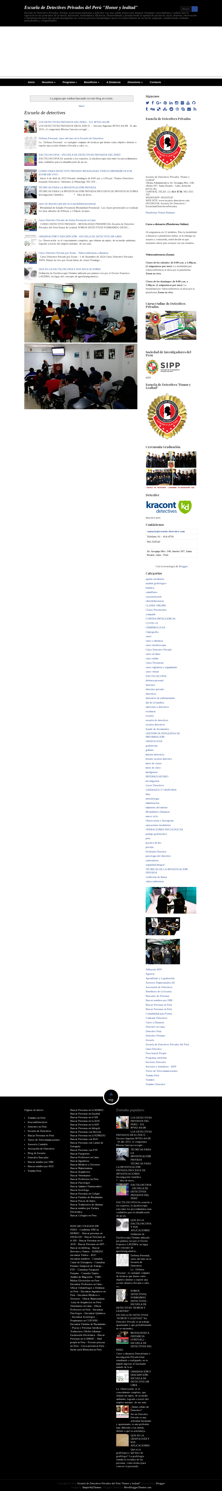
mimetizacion (152, 803)
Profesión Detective (156, 851)
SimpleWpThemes (91, 1487)
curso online (152, 658)
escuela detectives (155, 724)
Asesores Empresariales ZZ (160, 982)
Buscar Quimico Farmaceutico (86, 1186)
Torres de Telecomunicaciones (162, 1071)
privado (150, 847)
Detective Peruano (155, 1035)
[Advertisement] (111, 52)
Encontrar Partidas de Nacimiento (88, 1324)
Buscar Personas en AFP (91, 1244)
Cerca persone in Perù (92, 1345)
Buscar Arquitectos (80, 1171)
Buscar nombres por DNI (159, 1000)
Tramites (150, 1079)
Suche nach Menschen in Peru (85, 1349)
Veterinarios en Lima (81, 1305)
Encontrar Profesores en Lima (86, 1284)
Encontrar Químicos (94, 1313)
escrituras (151, 711)
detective (150, 685)
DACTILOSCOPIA (156, 676)
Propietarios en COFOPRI (84, 1320)
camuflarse (151, 592)
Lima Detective (154, 1049)
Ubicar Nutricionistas (93, 1298)
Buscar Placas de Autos (82, 1200)
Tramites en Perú (36, 1117)
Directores (135, 82)
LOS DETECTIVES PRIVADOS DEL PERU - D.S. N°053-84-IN (74, 122)
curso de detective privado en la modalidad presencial (67, 203)
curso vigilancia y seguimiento (161, 667)
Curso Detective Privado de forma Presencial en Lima (67, 220)
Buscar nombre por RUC (41, 1166)
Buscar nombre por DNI (40, 1161)
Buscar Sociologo (79, 1189)
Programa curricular (156, 1057)
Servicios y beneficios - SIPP (161, 1066)
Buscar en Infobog (80, 1247)
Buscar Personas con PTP (84, 1149)
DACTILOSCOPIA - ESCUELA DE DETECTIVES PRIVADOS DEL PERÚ (80, 154)
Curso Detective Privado (159, 649)
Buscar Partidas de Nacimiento (86, 1197)
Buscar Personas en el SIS (84, 1117)
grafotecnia (151, 745)
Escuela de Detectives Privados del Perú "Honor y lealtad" (81, 7)
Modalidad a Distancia (158, 811)
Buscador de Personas (157, 996)
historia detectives (155, 754)
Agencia (150, 973)
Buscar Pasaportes (80, 1153)
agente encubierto (155, 579)
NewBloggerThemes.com (137, 1487)
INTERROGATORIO (157, 776)
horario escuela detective (159, 758)
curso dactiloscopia (156, 645)
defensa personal (155, 680)
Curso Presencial (155, 662)
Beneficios (91, 82)
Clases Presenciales (156, 609)
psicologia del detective (158, 856)
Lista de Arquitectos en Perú (86, 1302)
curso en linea (153, 654)
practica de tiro (153, 842)
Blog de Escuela (36, 1153)
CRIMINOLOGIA (155, 627)
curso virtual (152, 671)
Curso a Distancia (155, 1022)
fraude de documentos (157, 729)
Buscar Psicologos (80, 1182)
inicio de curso (153, 767)
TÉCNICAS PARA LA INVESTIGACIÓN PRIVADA (67, 187)
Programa (70, 82)
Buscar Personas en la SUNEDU (87, 1135)
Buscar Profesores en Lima (84, 1157)
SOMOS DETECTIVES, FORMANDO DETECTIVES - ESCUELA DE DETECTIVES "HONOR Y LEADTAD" (132, 1300)
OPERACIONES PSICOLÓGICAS (164, 829)
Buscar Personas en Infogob (85, 1128)
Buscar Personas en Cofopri (85, 1193)
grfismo (150, 750)
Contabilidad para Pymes (159, 1013)
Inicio (31, 82)
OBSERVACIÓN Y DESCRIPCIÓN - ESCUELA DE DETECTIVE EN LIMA (80, 236)
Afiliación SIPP (154, 969)
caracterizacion (153, 596)
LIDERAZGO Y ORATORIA (161, 789)
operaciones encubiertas (158, 825)
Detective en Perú (37, 1126)
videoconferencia (155, 881)
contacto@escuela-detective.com (166, 531)
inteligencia (151, 772)
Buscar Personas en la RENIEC (87, 1109)
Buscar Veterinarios (80, 1175)
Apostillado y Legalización (160, 978)
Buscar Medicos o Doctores (85, 1164)
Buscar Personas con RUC (84, 1139)
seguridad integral (155, 864)
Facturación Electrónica (82, 1334)
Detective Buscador (38, 1157)
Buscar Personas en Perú (159, 1004)
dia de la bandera (155, 702)
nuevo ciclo (152, 816)
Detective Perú (153, 1031)
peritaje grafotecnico (156, 834)
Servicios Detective (156, 1062)
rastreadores (152, 860)
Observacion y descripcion (160, 820)
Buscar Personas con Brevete (85, 1131)
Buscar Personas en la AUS (85, 1120)
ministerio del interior (157, 807)
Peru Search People (156, 1053)
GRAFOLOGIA (154, 741)
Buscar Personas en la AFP (84, 1124)
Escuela (150, 1040)
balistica (150, 587)
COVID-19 (152, 623)
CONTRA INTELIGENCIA (161, 618)
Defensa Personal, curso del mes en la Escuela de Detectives (71, 138)
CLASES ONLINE (156, 605)
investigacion (152, 781)
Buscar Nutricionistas (81, 1168)
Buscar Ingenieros (79, 1160)
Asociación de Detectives (159, 987)
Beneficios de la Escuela (159, 991)
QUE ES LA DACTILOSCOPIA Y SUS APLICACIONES (70, 269)
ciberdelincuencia (155, 601)
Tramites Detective (155, 1084)
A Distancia (113, 82)
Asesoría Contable (38, 1144)
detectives (151, 693)
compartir (151, 614)
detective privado (155, 689)
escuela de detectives (157, 720)
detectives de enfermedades (160, 698)
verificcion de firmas (156, 877)
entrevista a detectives (157, 707)
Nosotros (48, 82)
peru (148, 838)
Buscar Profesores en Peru (84, 1179)
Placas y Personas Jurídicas (86, 1327)
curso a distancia (154, 640)
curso (148, 636)
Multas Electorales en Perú (84, 1280)
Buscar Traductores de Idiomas (86, 1204)
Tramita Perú (152, 1075)
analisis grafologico (156, 583)
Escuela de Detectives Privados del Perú (167, 1044)
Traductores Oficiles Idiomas (85, 1331)
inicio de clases (154, 763)
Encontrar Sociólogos (83, 1316)
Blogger (183, 566)
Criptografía (152, 632)
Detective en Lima (155, 1026)
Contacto (155, 82)
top (111, 1100)
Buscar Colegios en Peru (83, 1215)
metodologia (152, 798)
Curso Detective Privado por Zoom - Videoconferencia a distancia (73, 253)
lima (148, 794)
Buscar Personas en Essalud (85, 1113)
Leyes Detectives (155, 785)
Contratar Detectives (156, 1018)
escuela (150, 715)
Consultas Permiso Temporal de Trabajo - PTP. (87, 1266)
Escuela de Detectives (39, 1131)
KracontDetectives (37, 1122)
